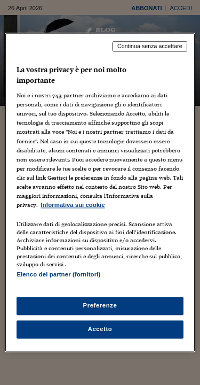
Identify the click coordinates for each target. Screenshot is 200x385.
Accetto (100, 329)
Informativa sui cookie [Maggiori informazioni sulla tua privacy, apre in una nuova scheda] (73, 205)
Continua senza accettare (149, 46)
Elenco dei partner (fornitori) (58, 274)
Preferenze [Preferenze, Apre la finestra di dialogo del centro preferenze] (100, 306)
